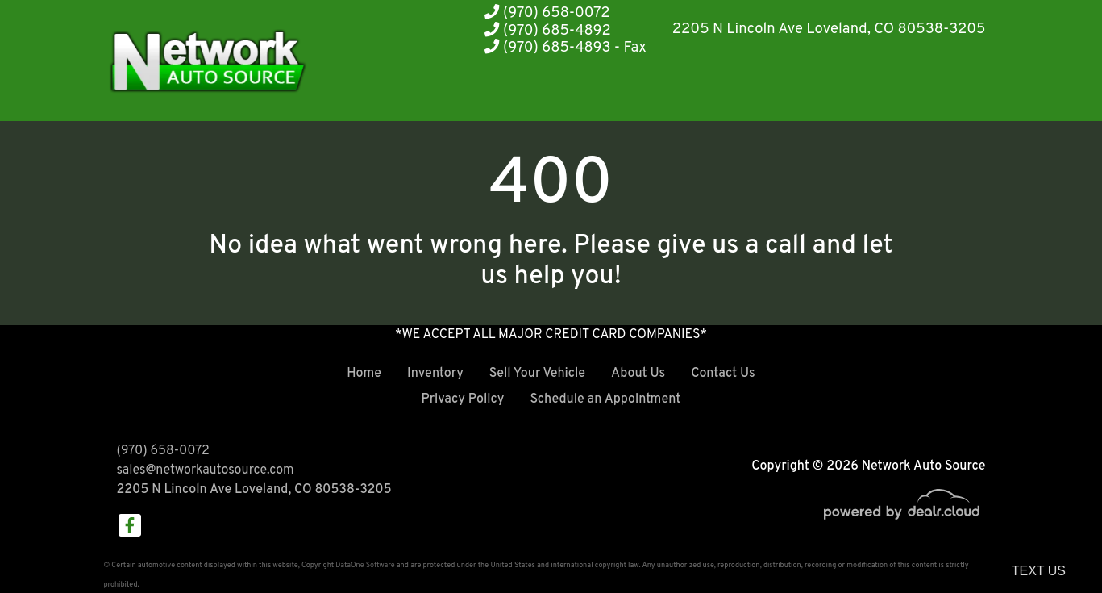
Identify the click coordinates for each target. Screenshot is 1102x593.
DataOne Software (364, 565)
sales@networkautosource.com (205, 470)
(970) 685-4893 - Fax (565, 48)
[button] (745, 91)
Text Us (1039, 571)
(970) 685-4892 (547, 31)
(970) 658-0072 (546, 13)
